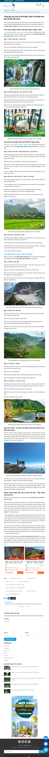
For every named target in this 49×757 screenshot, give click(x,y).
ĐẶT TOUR (20, 572)
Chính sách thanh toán (9, 747)
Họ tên (6, 632)
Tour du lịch (7, 650)
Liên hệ (6, 660)
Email (27, 632)
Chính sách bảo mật (9, 749)
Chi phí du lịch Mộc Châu (15, 578)
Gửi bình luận (10, 639)
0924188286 (10, 715)
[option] (14, 561)
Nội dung (6, 619)
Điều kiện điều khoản (30, 728)
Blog (5, 653)
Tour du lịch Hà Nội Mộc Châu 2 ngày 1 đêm (15, 32)
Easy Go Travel (9, 581)
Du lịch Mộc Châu (30, 578)
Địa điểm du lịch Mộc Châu (13, 594)
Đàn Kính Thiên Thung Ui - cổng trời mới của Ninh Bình (25, 666)
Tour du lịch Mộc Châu (23, 581)
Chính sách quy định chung (32, 731)
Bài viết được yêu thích (13, 664)
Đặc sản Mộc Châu (31, 591)
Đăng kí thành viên (30, 733)
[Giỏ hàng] (39, 5)
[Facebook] (19, 690)
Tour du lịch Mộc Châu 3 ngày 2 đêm (15, 587)
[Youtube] (26, 690)
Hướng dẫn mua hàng (9, 751)
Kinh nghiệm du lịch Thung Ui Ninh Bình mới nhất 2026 (25, 678)
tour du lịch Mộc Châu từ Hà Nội (14, 591)
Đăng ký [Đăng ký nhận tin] (42, 700)
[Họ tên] (14, 635)
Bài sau (28, 606)
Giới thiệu (6, 648)
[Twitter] (22, 690)
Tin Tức (6, 655)
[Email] (35, 635)
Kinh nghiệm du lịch (9, 657)
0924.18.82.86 (8, 1)
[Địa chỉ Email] (21, 700)
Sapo (36, 755)
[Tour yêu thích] (36, 5)
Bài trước (21, 606)
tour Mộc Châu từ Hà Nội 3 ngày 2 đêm (19, 144)
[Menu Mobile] (43, 5)
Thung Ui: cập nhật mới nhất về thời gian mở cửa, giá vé (25, 670)
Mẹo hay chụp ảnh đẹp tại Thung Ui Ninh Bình (23, 682)
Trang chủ (6, 646)
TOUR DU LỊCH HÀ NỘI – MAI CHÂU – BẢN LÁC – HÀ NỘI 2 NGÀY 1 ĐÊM (35, 563)
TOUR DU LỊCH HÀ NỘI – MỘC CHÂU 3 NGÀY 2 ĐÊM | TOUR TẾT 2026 (14, 563)
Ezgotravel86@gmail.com (13, 711)
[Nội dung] (24, 625)
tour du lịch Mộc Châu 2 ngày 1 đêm (15, 584)
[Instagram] (29, 690)
